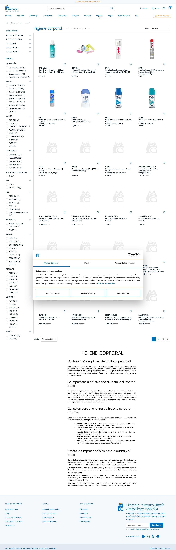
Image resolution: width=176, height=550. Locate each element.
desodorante (128, 436)
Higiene (13, 23)
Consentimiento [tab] (51, 263)
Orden (146, 29)
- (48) (17, 99)
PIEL (7, 192)
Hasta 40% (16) (15, 161)
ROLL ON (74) (14, 261)
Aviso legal (9, 548)
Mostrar (37, 339)
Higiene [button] (99, 15)
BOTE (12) (13, 238)
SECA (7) (12, 206)
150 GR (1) (13, 324)
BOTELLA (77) (14, 242)
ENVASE (9, 234)
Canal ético (9, 525)
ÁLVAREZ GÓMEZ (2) (17, 130)
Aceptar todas (123, 293)
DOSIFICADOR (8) (16, 245)
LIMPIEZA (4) (14, 227)
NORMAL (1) (14, 203)
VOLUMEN (10, 297)
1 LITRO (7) (13, 301)
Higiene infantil (13, 52)
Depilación (11, 44)
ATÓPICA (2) (14, 196)
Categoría (11, 63)
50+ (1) (11, 184)
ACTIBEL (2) (14, 120)
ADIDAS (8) (13, 123)
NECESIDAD (10, 219)
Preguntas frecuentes (51, 509)
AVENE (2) (13, 143)
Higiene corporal (14, 40)
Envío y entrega (49, 513)
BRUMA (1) (13, 276)
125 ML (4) (13, 321)
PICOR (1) (12, 230)
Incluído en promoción (16, 172)
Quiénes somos (11, 509)
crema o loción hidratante (121, 432)
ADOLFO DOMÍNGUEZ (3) (19, 126)
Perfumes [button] (20, 15)
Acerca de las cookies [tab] (124, 263)
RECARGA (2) (14, 258)
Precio (9, 81)
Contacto (84, 513)
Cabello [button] (75, 15)
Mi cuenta (84, 509)
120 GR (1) (13, 317)
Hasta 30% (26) (15, 158)
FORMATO (10, 269)
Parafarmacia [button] (124, 15)
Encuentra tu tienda (13, 517)
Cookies (52, 548)
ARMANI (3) (13, 140)
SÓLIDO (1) (13, 293)
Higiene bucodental (15, 36)
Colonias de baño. (75, 468)
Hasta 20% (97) (15, 155)
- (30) (17, 85)
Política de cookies (106, 284)
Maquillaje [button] (34, 15)
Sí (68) (11, 176)
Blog (7, 513)
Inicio (7, 23)
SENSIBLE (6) (14, 209)
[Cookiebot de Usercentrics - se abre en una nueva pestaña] (129, 255)
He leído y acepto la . (144, 529)
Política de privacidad (40, 548)
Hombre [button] (87, 15)
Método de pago (49, 521)
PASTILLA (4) (14, 255)
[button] (169, 8)
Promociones (162, 15)
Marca (9, 116)
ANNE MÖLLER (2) (16, 136)
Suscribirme (156, 525)
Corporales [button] (62, 15)
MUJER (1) (13, 339)
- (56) (17, 92)
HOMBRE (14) (14, 336)
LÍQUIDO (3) (13, 289)
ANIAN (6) (13, 133)
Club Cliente (85, 521)
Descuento (11, 151)
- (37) (17, 102)
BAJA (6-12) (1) (15, 188)
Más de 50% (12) (15, 168)
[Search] (81, 8)
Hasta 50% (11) (15, 164)
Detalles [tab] (88, 263)
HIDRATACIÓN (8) (16, 223)
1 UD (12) (12, 304)
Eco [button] (136, 15)
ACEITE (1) (13, 273)
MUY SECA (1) (14, 199)
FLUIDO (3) (13, 283)
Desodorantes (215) (17, 74)
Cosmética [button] (47, 15)
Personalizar (88, 293)
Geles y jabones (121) (17, 67)
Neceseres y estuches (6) (19, 77)
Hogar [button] (110, 15)
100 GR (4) (13, 311)
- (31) (16, 89)
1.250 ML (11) (14, 307)
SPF (7, 180)
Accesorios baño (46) (17, 70)
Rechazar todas (53, 293)
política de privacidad (151, 529)
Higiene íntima (12, 48)
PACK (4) (12, 251)
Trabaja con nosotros (13, 521)
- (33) (17, 95)
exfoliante (108, 428)
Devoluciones (48, 517)
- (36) (17, 105)
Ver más (12, 112)
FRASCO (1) (13, 248)
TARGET (9, 332)
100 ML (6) (13, 314)
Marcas (8, 15)
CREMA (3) (13, 279)
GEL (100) (13, 286)
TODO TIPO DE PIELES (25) (18, 213)
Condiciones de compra (22, 548)
